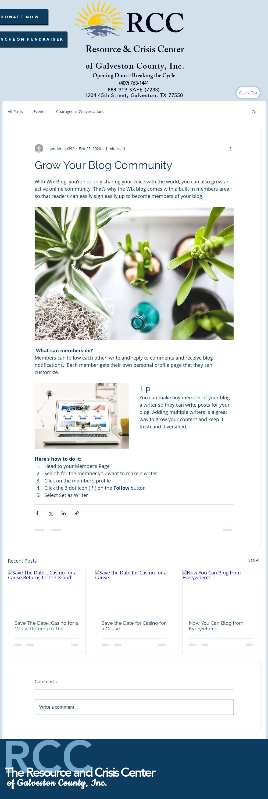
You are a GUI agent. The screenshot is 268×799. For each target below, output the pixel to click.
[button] (253, 111)
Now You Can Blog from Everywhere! (216, 625)
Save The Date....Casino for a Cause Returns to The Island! (46, 625)
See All (254, 560)
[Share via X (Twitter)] (50, 513)
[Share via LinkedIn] (63, 513)
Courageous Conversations (80, 111)
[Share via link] (76, 513)
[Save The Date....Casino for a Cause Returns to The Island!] (47, 592)
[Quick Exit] (248, 92)
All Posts (15, 111)
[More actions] (230, 148)
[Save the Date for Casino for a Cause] (134, 592)
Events (39, 111)
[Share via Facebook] (37, 513)
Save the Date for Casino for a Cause (134, 625)
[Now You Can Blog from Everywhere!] (221, 592)
